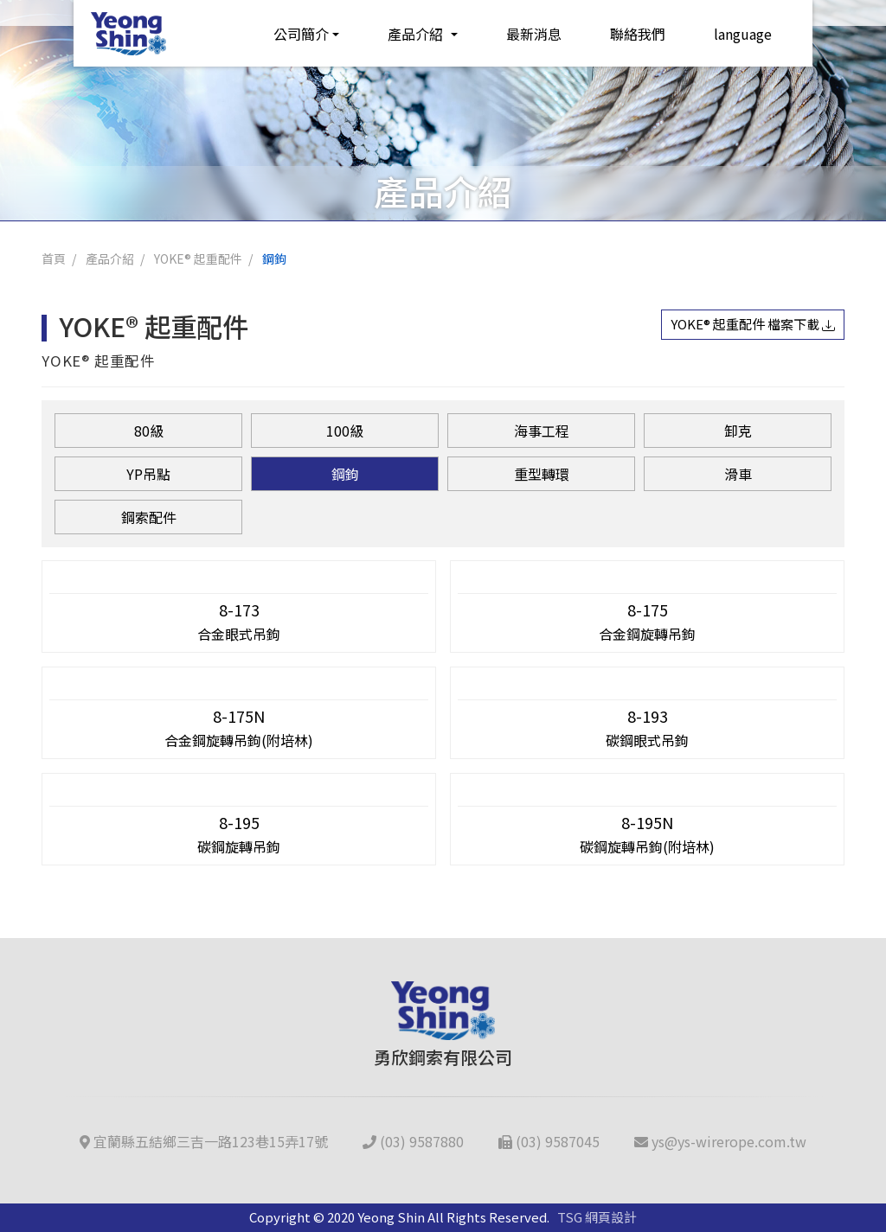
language (727, 32)
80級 (149, 430)
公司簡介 (285, 32)
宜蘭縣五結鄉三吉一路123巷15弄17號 (204, 1141)
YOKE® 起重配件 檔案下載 (753, 324)
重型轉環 (541, 473)
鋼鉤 (274, 258)
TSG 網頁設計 (597, 1217)
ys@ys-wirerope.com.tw (720, 1141)
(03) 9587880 (413, 1141)
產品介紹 (402, 32)
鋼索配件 (149, 517)
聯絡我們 (622, 32)
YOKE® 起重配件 (198, 258)
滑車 (738, 473)
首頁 (54, 258)
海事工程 (541, 430)
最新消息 (518, 32)
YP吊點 (148, 473)
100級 (344, 430)
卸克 (738, 430)
